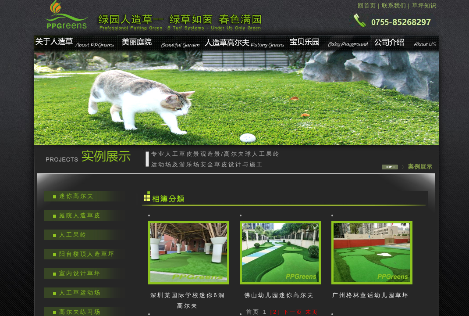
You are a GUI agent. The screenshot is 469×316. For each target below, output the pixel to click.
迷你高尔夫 (76, 196)
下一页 (293, 312)
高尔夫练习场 (80, 312)
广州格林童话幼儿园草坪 (370, 295)
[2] (275, 312)
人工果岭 (73, 234)
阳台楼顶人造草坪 (87, 254)
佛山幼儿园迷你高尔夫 (279, 295)
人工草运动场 (80, 292)
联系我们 (394, 5)
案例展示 (420, 166)
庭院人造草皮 (80, 215)
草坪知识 (424, 5)
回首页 (367, 5)
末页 (312, 312)
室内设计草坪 (80, 273)
